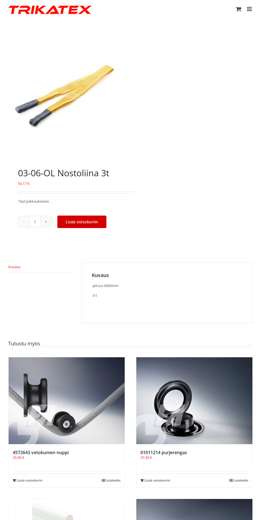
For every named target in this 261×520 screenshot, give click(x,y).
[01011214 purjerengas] (194, 400)
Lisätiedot (113, 480)
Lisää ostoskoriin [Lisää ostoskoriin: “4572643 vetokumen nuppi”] (29, 480)
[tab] (40, 267)
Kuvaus (14, 266)
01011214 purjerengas (163, 452)
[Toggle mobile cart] (238, 9)
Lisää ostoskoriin (82, 221)
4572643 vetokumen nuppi (41, 452)
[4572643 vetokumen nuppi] (67, 400)
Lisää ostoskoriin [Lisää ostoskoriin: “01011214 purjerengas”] (157, 480)
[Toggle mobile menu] (250, 9)
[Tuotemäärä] (34, 221)
